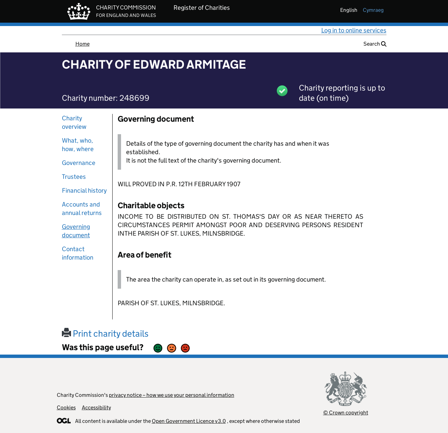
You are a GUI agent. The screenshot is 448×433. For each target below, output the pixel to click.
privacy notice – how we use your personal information (171, 395)
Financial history (84, 190)
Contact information (77, 253)
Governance (78, 163)
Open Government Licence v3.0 (189, 421)
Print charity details (105, 333)
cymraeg (373, 10)
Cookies (66, 407)
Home (82, 44)
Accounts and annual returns (82, 208)
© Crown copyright (345, 412)
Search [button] (374, 44)
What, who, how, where (78, 145)
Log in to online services (353, 30)
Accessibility (96, 407)
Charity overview (74, 122)
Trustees (74, 177)
